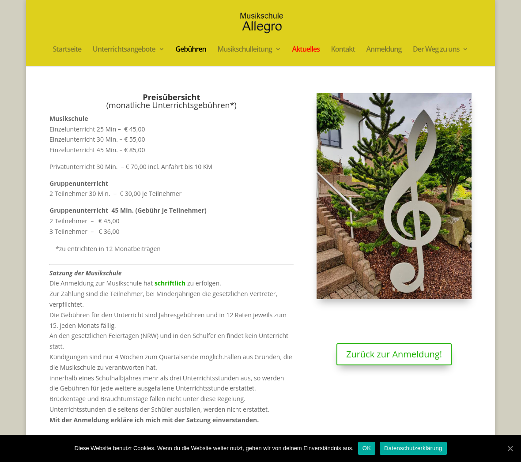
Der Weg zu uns (436, 50)
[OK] (510, 448)
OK (366, 448)
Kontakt (343, 50)
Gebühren (190, 50)
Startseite (67, 50)
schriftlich (170, 283)
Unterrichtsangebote (124, 50)
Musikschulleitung (244, 50)
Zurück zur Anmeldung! (394, 354)
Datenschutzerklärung (413, 448)
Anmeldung (384, 50)
